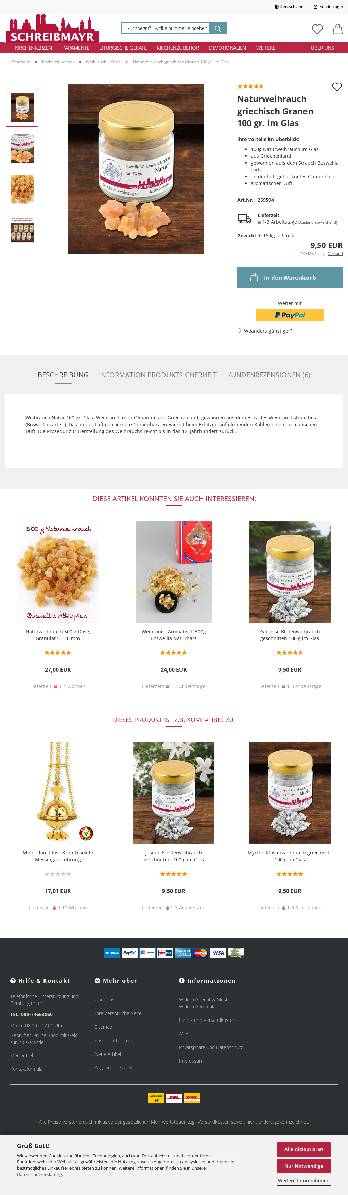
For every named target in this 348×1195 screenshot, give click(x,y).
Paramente (75, 47)
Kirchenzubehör (178, 47)
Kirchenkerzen (33, 47)
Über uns (322, 47)
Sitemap (103, 1027)
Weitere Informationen (304, 1180)
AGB (183, 1033)
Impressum (191, 1061)
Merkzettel (21, 1055)
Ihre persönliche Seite (118, 1013)
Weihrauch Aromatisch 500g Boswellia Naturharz (174, 635)
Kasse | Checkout (114, 1040)
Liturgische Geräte (122, 47)
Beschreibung (63, 374)
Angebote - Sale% (113, 1067)
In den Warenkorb (282, 276)
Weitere (265, 47)
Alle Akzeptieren (303, 1149)
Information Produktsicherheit (158, 374)
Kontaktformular (27, 1069)
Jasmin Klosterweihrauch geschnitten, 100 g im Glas (174, 856)
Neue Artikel (108, 1054)
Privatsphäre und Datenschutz (211, 1047)
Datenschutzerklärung (39, 1174)
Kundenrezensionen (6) (268, 374)
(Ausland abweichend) (317, 222)
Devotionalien (227, 47)
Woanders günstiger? (268, 331)
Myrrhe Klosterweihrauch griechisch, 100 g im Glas (290, 856)
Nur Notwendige (303, 1166)
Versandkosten (214, 1121)
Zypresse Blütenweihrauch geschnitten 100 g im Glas (289, 635)
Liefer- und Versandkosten (207, 1020)
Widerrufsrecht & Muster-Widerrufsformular (206, 1003)
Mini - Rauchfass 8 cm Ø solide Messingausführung (58, 856)
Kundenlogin (328, 7)
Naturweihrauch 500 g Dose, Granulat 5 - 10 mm (57, 635)
